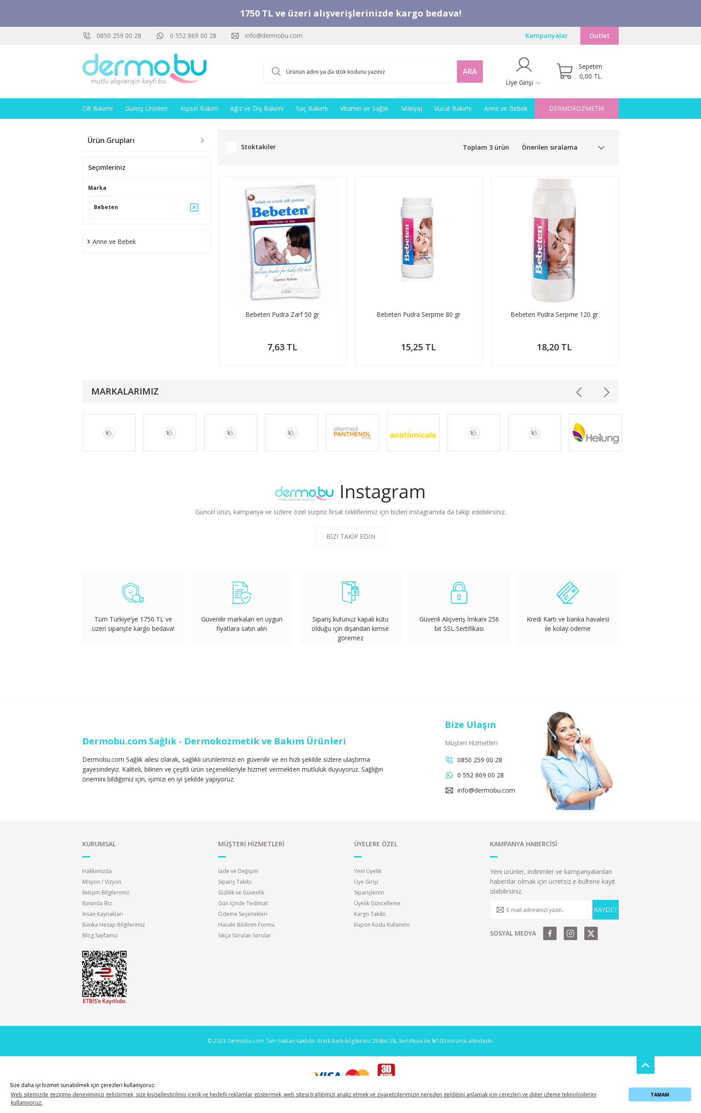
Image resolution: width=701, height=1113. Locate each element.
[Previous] (579, 392)
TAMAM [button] (659, 1094)
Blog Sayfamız (100, 935)
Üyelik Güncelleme (377, 903)
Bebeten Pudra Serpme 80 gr (418, 314)
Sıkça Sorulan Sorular (244, 935)
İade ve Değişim (238, 871)
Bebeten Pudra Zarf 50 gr (282, 314)
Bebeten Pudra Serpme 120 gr (554, 314)
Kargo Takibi (370, 914)
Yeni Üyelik (367, 871)
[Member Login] (524, 71)
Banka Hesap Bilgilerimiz (113, 924)
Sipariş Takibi (235, 882)
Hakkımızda (97, 871)
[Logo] (144, 71)
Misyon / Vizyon (101, 882)
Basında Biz (97, 903)
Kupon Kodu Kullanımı (382, 924)
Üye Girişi (366, 882)
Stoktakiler (258, 147)
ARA (470, 71)
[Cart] (579, 71)
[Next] (606, 392)
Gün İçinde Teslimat (243, 903)
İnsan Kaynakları (102, 914)
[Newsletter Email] (554, 910)
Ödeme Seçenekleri (242, 914)
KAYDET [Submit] (606, 909)
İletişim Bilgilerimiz (105, 892)
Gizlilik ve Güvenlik (241, 892)
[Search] (373, 71)
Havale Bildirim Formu (246, 924)
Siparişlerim (369, 892)
